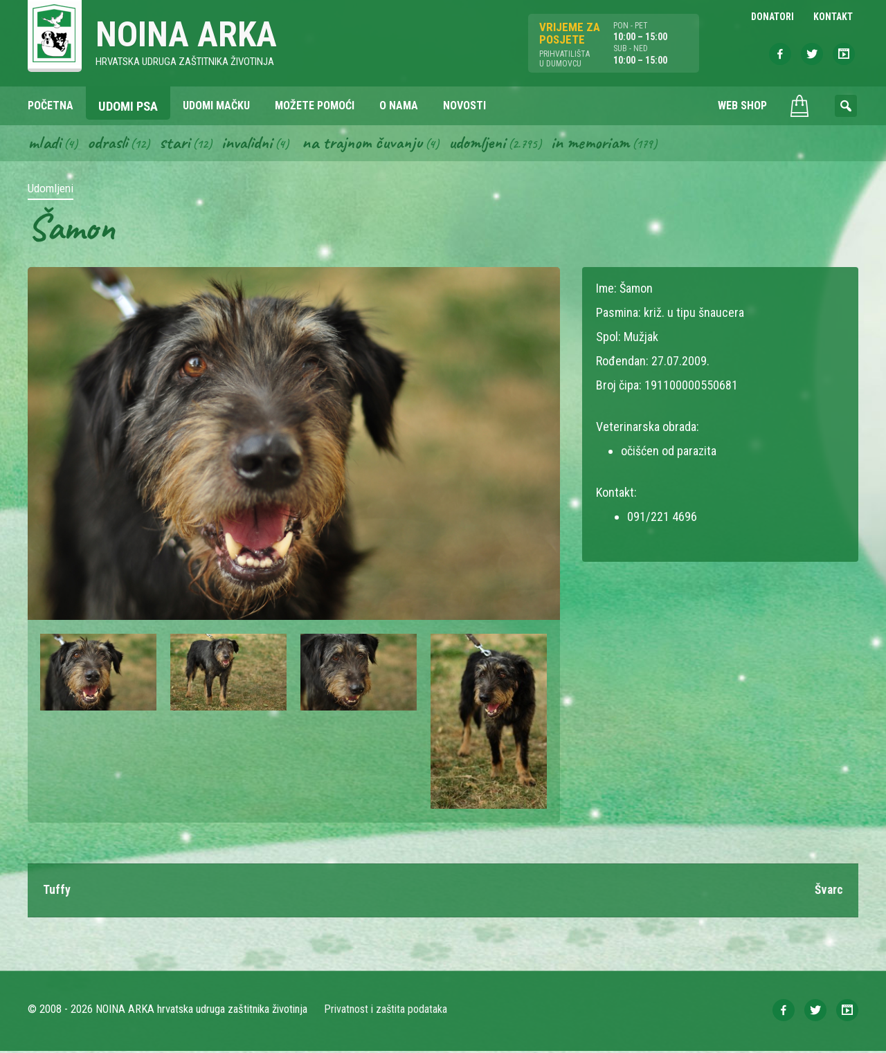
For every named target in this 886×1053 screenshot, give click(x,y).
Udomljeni (490, 144)
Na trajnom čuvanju (372, 144)
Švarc (828, 892)
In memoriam (605, 144)
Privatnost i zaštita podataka (386, 1011)
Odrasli (110, 144)
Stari (178, 144)
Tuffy (57, 892)
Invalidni (252, 144)
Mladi (45, 144)
